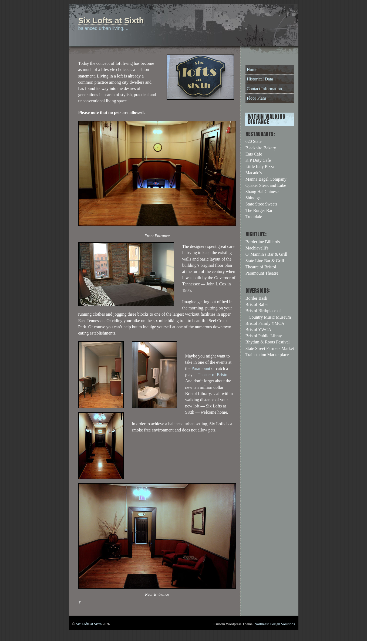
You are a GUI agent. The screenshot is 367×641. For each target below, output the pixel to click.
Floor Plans (257, 98)
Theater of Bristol (213, 374)
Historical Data (260, 79)
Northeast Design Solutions (274, 624)
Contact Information (264, 88)
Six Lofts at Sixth (89, 624)
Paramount (200, 368)
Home (252, 69)
